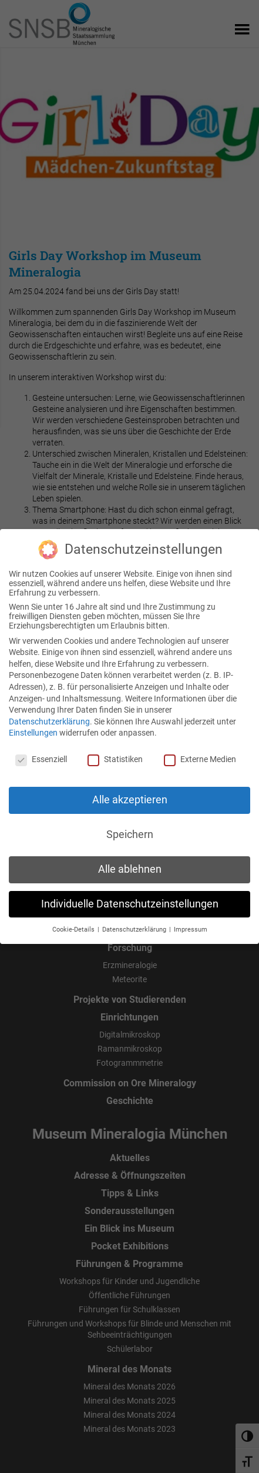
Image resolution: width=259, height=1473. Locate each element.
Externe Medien (200, 755)
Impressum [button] (190, 925)
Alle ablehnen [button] (130, 864)
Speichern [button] (129, 830)
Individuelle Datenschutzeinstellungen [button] (129, 899)
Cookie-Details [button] (74, 925)
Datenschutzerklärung (49, 716)
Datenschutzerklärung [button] (135, 925)
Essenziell (41, 755)
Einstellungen (33, 728)
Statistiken (115, 755)
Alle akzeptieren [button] (129, 796)
